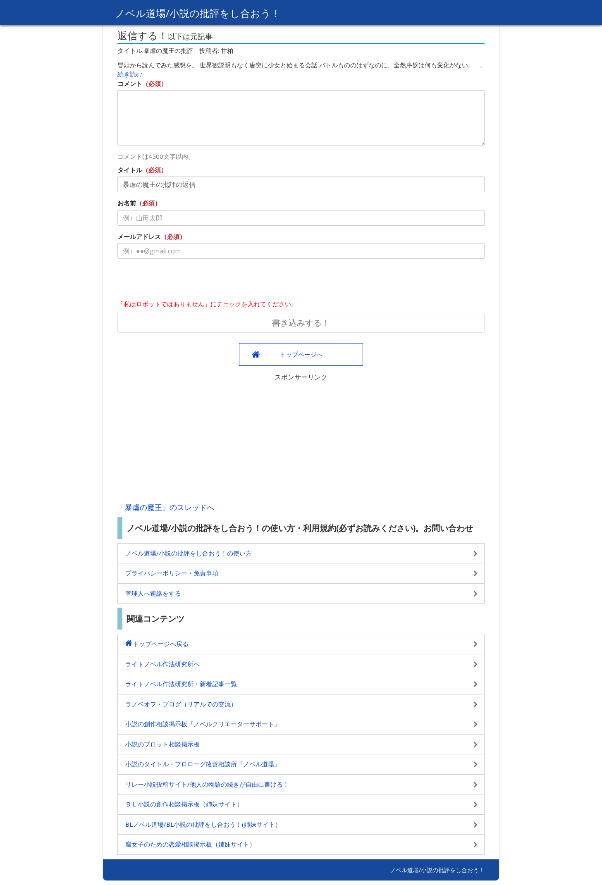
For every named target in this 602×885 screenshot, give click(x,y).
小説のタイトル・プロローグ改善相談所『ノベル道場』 (202, 764)
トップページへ (301, 354)
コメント (129, 83)
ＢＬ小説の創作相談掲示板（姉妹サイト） (184, 804)
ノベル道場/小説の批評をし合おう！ (198, 13)
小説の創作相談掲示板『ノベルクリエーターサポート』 (202, 724)
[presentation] (180, 281)
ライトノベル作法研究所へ (162, 664)
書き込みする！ (301, 322)
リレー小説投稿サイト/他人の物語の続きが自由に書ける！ (207, 784)
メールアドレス (139, 236)
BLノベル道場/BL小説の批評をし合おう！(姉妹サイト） (203, 824)
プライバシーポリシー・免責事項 (171, 573)
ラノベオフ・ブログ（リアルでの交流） (181, 704)
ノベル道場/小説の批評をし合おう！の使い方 (188, 553)
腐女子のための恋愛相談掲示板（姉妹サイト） (190, 844)
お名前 (126, 203)
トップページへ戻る (161, 643)
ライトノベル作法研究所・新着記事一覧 (181, 684)
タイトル (129, 170)
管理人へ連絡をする (153, 593)
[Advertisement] (301, 440)
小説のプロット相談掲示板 (162, 744)
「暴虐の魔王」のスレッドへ (165, 507)
